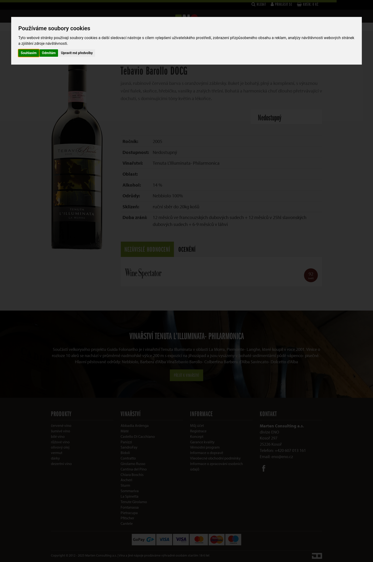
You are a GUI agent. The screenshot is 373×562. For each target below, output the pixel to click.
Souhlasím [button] (29, 53)
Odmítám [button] (49, 53)
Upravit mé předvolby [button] (77, 53)
